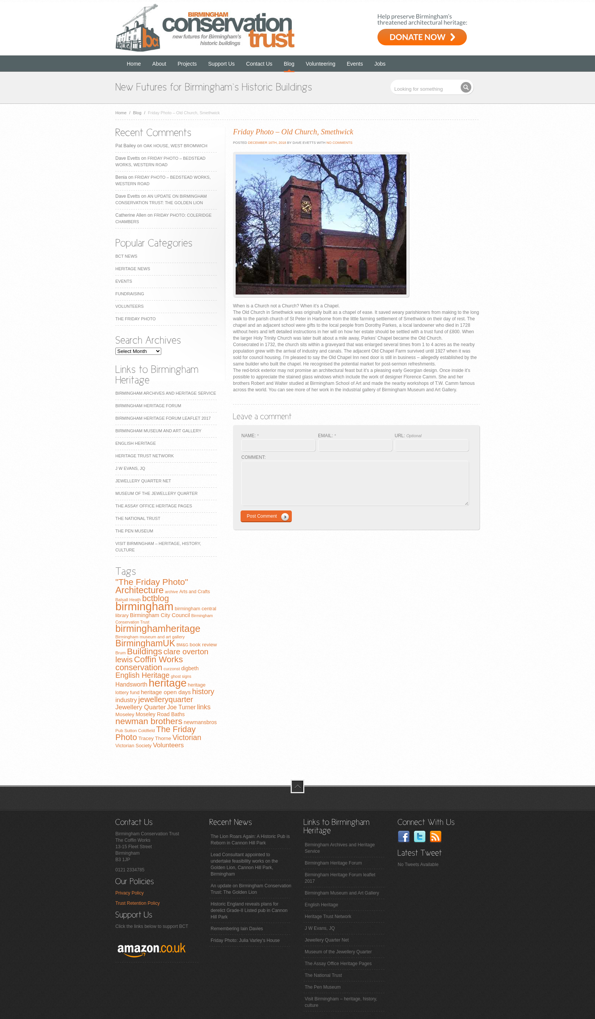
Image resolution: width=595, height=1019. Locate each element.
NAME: (250, 435)
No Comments (339, 143)
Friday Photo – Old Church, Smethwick (293, 132)
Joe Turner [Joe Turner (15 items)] (181, 707)
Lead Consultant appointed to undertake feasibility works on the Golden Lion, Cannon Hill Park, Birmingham (244, 864)
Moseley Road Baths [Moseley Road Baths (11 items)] (159, 714)
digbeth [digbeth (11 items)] (190, 668)
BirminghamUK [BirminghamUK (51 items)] (145, 643)
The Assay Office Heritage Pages (153, 506)
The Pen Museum (134, 531)
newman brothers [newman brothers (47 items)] (149, 721)
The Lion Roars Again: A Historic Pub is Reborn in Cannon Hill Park (250, 840)
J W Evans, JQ (130, 468)
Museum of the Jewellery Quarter (156, 493)
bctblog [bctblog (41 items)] (155, 598)
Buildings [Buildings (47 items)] (144, 651)
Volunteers (129, 306)
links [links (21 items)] (204, 707)
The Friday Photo (135, 319)
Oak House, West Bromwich (175, 145)
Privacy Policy (129, 893)
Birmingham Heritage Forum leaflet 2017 (163, 418)
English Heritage (135, 443)
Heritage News (132, 268)
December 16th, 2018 (266, 143)
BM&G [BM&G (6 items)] (182, 645)
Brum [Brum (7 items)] (120, 652)
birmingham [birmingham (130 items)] (144, 606)
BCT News (126, 256)
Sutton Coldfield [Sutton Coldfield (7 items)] (139, 730)
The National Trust (137, 518)
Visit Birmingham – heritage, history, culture (341, 1002)
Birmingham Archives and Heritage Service (165, 393)
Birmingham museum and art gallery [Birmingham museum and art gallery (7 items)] (150, 637)
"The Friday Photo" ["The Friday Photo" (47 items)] (151, 582)
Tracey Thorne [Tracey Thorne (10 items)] (154, 738)
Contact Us (259, 64)
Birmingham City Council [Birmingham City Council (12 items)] (160, 615)
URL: (408, 435)
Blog (289, 64)
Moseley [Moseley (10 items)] (124, 714)
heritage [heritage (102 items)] (168, 683)
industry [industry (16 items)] (126, 699)
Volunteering (320, 64)
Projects (187, 64)
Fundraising (129, 293)
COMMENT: (253, 457)
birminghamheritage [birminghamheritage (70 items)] (157, 628)
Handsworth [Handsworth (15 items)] (131, 684)
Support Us (221, 64)
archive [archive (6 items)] (171, 591)
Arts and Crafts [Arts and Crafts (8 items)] (194, 591)
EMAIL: (327, 435)
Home (134, 64)
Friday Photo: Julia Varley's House (245, 940)
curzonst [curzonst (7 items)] (172, 668)
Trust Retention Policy (137, 903)
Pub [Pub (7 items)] (119, 730)
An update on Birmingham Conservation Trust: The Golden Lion (251, 889)
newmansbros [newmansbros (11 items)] (200, 722)
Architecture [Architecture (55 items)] (139, 590)
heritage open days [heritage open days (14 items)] (166, 692)
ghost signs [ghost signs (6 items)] (181, 676)
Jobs (380, 64)
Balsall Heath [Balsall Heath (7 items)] (128, 599)
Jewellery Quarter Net (143, 481)
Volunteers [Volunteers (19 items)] (168, 745)
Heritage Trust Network (144, 456)
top (297, 786)
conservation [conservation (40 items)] (138, 667)
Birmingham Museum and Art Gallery (158, 430)
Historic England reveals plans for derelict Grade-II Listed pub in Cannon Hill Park (249, 910)
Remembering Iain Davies (237, 928)
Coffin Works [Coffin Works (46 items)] (158, 659)
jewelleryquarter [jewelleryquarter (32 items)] (165, 699)
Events (355, 64)
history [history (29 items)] (203, 691)
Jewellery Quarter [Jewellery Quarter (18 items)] (140, 707)
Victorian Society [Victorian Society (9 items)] (133, 745)
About (159, 64)
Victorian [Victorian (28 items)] (186, 737)
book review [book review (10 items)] (203, 644)
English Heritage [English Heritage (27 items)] (142, 675)
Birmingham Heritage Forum (148, 405)
